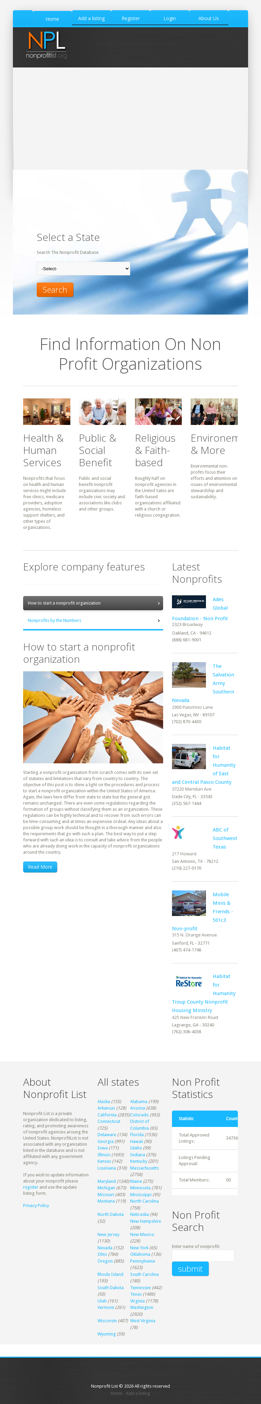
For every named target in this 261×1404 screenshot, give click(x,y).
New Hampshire (145, 1221)
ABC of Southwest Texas (225, 838)
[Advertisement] (130, 118)
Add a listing (138, 1393)
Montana (106, 1201)
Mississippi (141, 1194)
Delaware (107, 1134)
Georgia (106, 1141)
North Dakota (111, 1214)
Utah (102, 1300)
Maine (136, 1181)
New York (139, 1247)
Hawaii (136, 1141)
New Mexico (142, 1234)
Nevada (105, 1247)
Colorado (139, 1114)
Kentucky (138, 1161)
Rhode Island (110, 1274)
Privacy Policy (36, 1205)
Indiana (137, 1154)
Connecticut (109, 1121)
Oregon (105, 1261)
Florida (137, 1134)
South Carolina (144, 1274)
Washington (141, 1307)
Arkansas (106, 1108)
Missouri (106, 1194)
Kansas (104, 1161)
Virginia (137, 1300)
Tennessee (140, 1287)
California (107, 1114)
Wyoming (107, 1334)
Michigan (106, 1187)
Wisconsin (107, 1320)
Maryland (107, 1181)
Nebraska (139, 1214)
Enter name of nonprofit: (196, 1246)
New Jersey (108, 1234)
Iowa (103, 1147)
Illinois (104, 1154)
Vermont (106, 1307)
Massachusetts (144, 1168)
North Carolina (144, 1201)
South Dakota (111, 1287)
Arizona (137, 1108)
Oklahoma (140, 1254)
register (30, 1187)
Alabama (138, 1101)
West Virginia (142, 1320)
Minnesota (140, 1187)
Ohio (102, 1254)
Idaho (136, 1147)
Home (116, 1393)
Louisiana (107, 1168)
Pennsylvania (142, 1261)
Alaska (104, 1101)
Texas (136, 1294)
